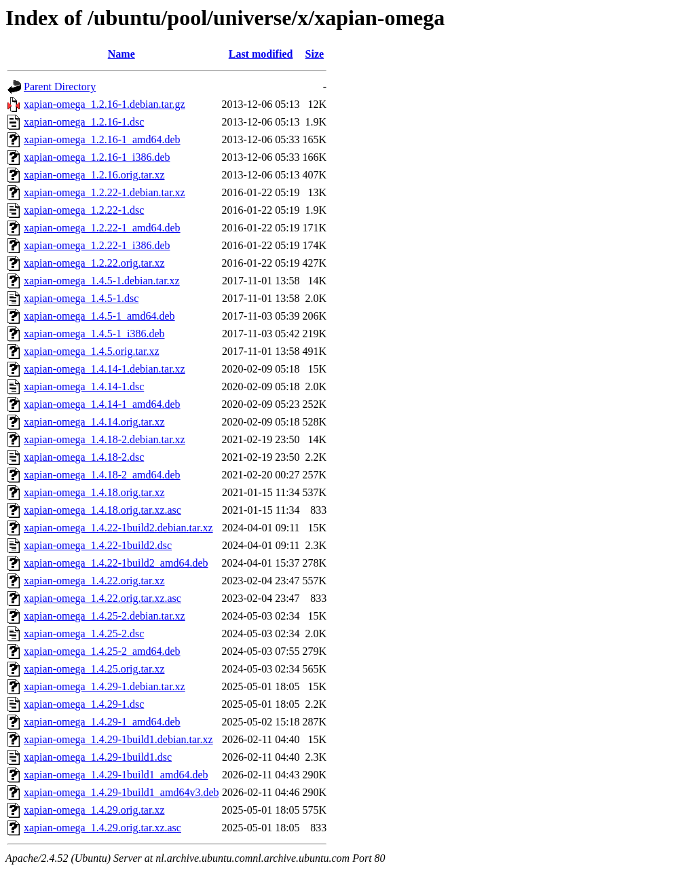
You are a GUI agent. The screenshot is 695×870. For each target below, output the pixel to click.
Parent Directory (60, 86)
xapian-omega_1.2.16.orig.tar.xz (94, 175)
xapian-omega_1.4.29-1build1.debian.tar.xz (118, 739)
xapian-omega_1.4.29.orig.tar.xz (94, 810)
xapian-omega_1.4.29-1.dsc (84, 704)
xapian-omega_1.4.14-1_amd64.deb (102, 404)
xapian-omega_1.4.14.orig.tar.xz (94, 422)
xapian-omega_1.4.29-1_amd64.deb (102, 721)
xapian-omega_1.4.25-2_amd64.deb (102, 651)
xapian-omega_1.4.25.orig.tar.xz (94, 669)
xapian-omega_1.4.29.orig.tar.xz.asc (102, 827)
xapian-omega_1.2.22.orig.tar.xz (94, 263)
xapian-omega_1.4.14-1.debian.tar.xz (104, 369)
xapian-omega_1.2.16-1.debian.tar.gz (104, 104)
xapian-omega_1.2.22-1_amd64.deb (102, 227)
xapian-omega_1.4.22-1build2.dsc (98, 545)
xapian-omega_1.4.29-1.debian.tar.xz (104, 686)
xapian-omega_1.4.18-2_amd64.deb (102, 474)
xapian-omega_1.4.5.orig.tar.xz (91, 351)
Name (121, 54)
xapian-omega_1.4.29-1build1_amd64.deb (116, 774)
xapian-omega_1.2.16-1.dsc (84, 122)
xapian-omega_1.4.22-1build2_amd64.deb (116, 563)
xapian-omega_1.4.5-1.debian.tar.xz (102, 280)
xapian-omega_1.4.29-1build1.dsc (98, 757)
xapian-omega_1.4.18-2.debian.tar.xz (104, 439)
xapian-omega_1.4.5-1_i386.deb (94, 333)
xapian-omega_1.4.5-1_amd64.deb (99, 316)
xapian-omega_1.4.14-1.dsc (84, 386)
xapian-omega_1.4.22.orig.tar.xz (94, 580)
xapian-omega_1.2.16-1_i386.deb (97, 157)
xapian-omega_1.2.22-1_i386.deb (97, 245)
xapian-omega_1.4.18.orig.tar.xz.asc (102, 510)
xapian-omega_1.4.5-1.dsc (81, 298)
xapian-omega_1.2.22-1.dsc (84, 210)
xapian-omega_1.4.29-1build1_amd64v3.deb (121, 792)
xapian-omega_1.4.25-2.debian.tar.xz (104, 616)
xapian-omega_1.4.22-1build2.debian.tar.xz (118, 527)
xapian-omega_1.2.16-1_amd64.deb (102, 139)
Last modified (261, 54)
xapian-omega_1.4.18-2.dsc (84, 457)
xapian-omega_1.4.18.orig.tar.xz (94, 492)
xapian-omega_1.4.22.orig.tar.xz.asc (102, 598)
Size (314, 54)
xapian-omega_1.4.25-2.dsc (84, 633)
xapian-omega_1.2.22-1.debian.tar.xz (104, 192)
